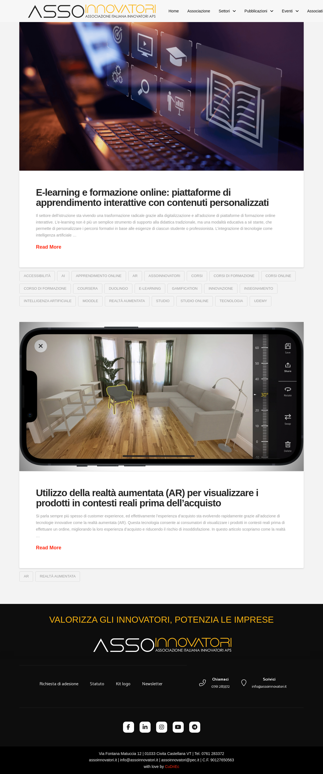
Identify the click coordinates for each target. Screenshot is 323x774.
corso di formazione (45, 288)
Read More (48, 247)
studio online (195, 301)
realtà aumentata (127, 301)
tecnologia (231, 301)
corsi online (278, 276)
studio (163, 301)
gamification (184, 288)
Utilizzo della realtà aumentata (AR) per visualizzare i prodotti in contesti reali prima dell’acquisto (147, 497)
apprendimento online (98, 276)
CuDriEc (172, 766)
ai (63, 276)
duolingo (118, 288)
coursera (88, 288)
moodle (90, 301)
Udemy (260, 301)
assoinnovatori (164, 276)
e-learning (150, 288)
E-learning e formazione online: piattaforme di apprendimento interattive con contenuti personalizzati (152, 197)
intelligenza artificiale (47, 301)
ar (135, 276)
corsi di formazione (234, 276)
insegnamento (258, 288)
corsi (196, 276)
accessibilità (37, 276)
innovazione (221, 288)
